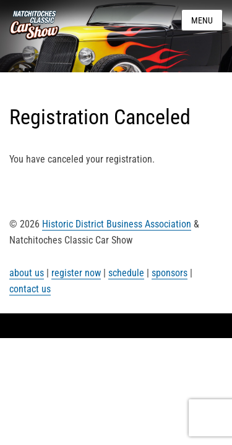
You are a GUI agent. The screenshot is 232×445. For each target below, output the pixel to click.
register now (76, 273)
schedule (126, 273)
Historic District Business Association (116, 224)
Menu (202, 20)
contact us (30, 289)
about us (26, 273)
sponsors (169, 273)
